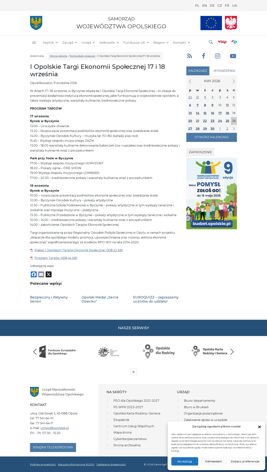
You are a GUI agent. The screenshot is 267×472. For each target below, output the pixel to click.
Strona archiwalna (126, 445)
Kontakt (181, 42)
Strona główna (58, 56)
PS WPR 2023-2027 (128, 407)
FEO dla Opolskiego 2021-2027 (136, 400)
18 (227, 113)
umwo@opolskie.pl (54, 428)
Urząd (88, 42)
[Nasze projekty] (211, 23)
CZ (219, 5)
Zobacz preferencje (245, 461)
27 (190, 128)
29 (205, 128)
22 (205, 121)
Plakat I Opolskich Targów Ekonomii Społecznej (69, 250)
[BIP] (222, 42)
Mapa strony (122, 432)
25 (227, 121)
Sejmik (50, 42)
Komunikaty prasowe (82, 56)
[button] (259, 427)
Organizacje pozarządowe (203, 413)
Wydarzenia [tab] (224, 71)
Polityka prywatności (43, 464)
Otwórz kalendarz (212, 137)
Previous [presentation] (35, 351)
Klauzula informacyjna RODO (76, 464)
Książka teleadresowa (53, 447)
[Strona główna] (34, 42)
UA (234, 5)
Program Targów (47, 258)
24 (220, 121)
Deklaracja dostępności (111, 464)
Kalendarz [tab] (197, 71)
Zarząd (70, 42)
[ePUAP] (234, 42)
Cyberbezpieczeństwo (130, 439)
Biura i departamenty (199, 400)
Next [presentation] (232, 351)
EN (204, 5)
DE (212, 5)
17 (220, 113)
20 (190, 121)
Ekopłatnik (121, 420)
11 (227, 105)
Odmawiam (213, 461)
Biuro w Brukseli (196, 407)
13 (190, 113)
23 (212, 121)
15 (204, 113)
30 (190, 97)
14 (197, 113)
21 (197, 121)
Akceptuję (184, 461)
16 (212, 113)
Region (161, 42)
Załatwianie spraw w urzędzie (205, 420)
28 (198, 128)
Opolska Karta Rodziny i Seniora (136, 413)
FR (227, 5)
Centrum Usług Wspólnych (133, 426)
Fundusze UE (136, 42)
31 (197, 97)
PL (197, 5)
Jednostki (109, 42)
